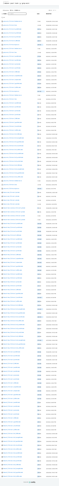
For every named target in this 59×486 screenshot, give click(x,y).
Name (5, 13)
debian (6, 3)
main (16, 3)
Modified (49, 13)
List (50, 10)
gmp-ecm (25, 3)
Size (38, 13)
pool (12, 3)
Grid (54, 10)
